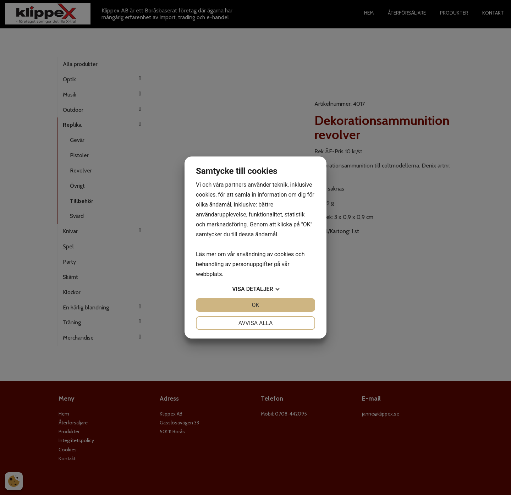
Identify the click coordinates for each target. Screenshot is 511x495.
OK (255, 305)
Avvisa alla (255, 323)
